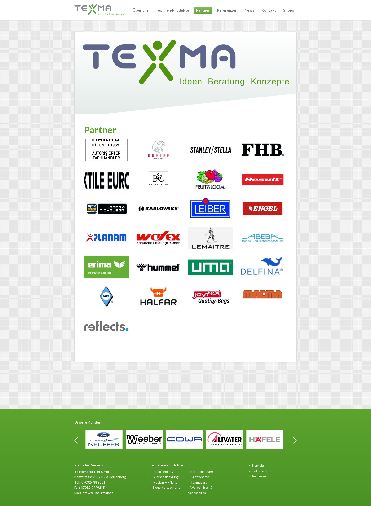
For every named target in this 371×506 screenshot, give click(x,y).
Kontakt (268, 10)
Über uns (141, 10)
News (249, 10)
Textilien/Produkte (172, 10)
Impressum (260, 476)
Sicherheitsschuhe (166, 487)
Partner (203, 10)
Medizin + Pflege (165, 482)
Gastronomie (200, 477)
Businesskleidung (166, 477)
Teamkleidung (163, 472)
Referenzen (227, 10)
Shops (288, 10)
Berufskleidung (201, 472)
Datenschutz (261, 471)
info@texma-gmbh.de (98, 493)
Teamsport (198, 482)
